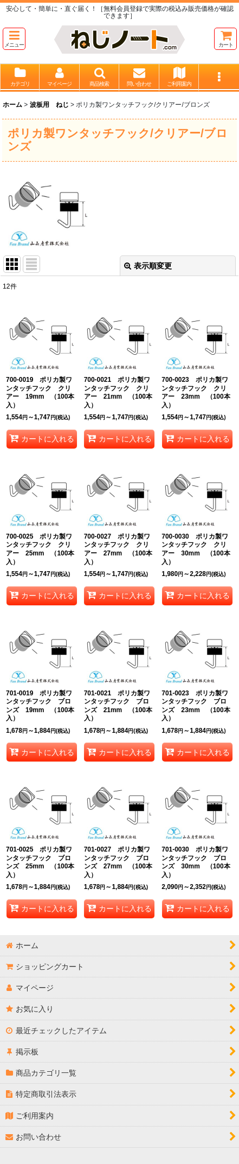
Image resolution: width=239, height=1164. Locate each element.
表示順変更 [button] (148, 265)
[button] (14, 39)
